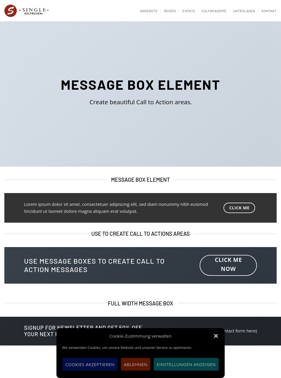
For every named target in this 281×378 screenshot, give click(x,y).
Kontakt (269, 11)
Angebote (148, 11)
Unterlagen (244, 11)
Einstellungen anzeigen (186, 364)
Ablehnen (135, 364)
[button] (216, 336)
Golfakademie (214, 11)
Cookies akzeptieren (89, 364)
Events (188, 11)
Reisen (170, 11)
